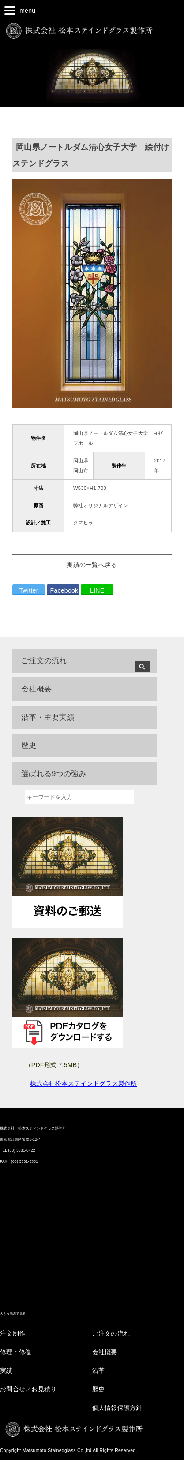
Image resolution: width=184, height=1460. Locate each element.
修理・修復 (15, 1351)
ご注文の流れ (44, 660)
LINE (97, 590)
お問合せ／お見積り (28, 1389)
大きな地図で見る (13, 1313)
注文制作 (12, 1333)
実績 (6, 1370)
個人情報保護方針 (117, 1407)
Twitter (28, 590)
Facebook (64, 590)
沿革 (98, 1370)
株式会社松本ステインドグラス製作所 (83, 1083)
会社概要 (104, 1351)
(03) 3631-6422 (21, 1150)
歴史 (98, 1389)
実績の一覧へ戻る (92, 564)
